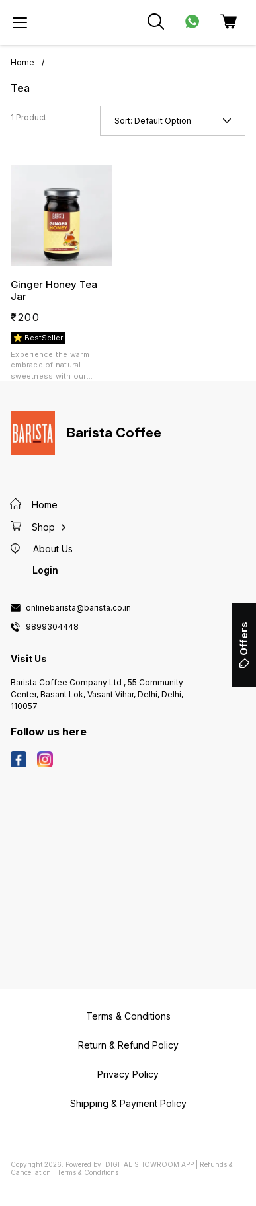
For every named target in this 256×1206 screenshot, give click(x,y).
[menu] (20, 22)
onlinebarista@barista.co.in (78, 608)
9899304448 (52, 627)
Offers (243, 645)
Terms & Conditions (87, 1172)
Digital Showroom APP (149, 1164)
